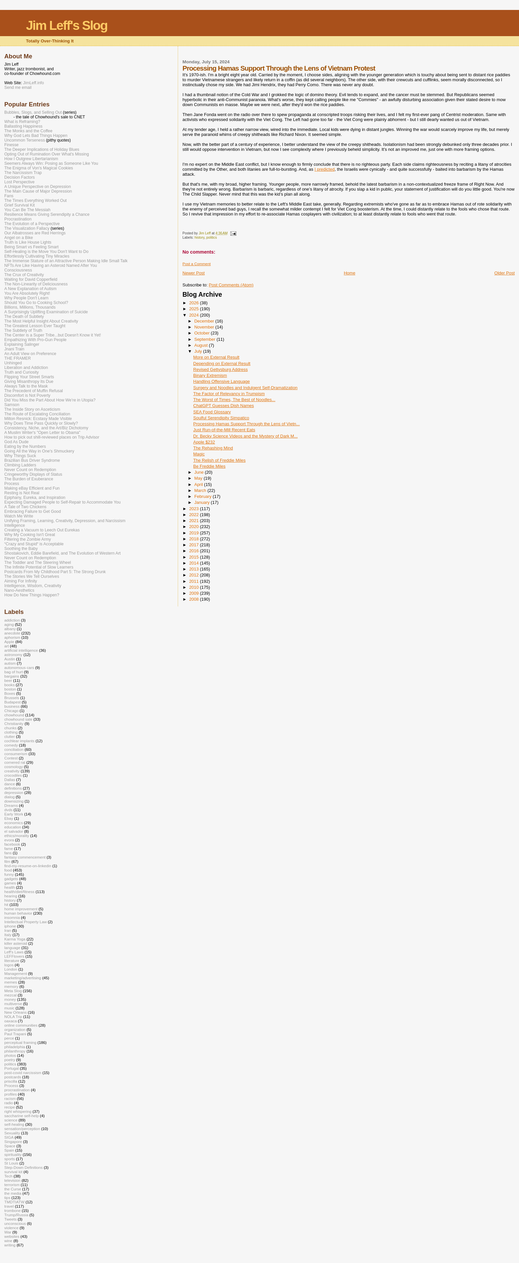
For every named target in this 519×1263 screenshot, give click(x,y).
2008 (194, 599)
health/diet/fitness (19, 891)
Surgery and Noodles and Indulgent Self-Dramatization (245, 387)
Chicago (11, 710)
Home (349, 273)
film (7, 861)
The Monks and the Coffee (28, 131)
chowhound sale (18, 719)
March (201, 490)
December (204, 321)
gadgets (11, 878)
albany (10, 629)
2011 (194, 581)
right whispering (17, 1111)
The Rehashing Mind (213, 448)
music (9, 1008)
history (200, 237)
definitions (13, 788)
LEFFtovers (14, 956)
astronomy (13, 654)
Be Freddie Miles (209, 466)
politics (211, 237)
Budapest (12, 702)
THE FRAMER (17, 358)
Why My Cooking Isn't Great (29, 534)
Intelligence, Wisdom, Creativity (32, 585)
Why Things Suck (20, 455)
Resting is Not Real (21, 493)
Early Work (13, 814)
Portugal (11, 1068)
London (10, 969)
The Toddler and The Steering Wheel (37, 562)
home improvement (20, 909)
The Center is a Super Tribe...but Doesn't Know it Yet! (52, 335)
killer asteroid (15, 943)
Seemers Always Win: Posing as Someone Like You (51, 163)
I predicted (324, 169)
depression (13, 792)
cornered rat (14, 762)
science (11, 1120)
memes (10, 982)
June (199, 472)
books (9, 685)
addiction (12, 620)
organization (14, 1029)
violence (11, 1228)
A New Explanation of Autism (30, 288)
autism (10, 663)
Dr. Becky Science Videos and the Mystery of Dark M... (245, 436)
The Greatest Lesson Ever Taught (34, 326)
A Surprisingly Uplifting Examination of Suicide (46, 312)
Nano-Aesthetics (19, 590)
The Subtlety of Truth (23, 330)
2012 (194, 574)
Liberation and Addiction (26, 367)
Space (9, 1146)
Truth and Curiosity (21, 372)
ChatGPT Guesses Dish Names (223, 405)
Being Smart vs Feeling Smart (31, 247)
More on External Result (216, 357)
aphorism (12, 637)
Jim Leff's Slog (66, 25)
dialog (9, 797)
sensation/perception (22, 1128)
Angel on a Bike (18, 237)
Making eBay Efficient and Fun (32, 488)
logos (9, 965)
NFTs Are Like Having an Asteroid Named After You (50, 265)
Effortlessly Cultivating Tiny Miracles (37, 256)
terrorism (12, 1184)
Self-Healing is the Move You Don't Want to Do (46, 251)
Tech (8, 1176)
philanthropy (14, 1051)
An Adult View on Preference (30, 353)
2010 (194, 587)
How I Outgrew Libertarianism (31, 158)
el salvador (13, 831)
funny (9, 874)
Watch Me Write (18, 516)
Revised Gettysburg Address (220, 369)
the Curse (12, 1189)
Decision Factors (19, 177)
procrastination (17, 1090)
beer (8, 680)
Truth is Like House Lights (27, 242)
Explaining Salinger (21, 344)
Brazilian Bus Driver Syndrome (32, 460)
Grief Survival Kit (19, 205)
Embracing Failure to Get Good (32, 511)
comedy (11, 745)
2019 (194, 532)
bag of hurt (13, 672)
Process (11, 483)
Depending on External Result (222, 363)
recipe (9, 1107)
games (10, 883)
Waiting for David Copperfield (30, 279)
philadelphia (14, 1047)
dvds (8, 810)
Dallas (9, 779)
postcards (12, 1077)
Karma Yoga (14, 939)
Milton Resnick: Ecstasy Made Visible (38, 418)
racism (10, 1098)
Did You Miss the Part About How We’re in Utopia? (50, 400)
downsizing (14, 801)
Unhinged (13, 363)
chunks (10, 728)
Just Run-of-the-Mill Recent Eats (224, 429)
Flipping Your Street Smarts (29, 377)
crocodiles (13, 775)
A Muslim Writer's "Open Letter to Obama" (42, 432)
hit (6, 904)
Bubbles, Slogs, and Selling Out (33, 112)
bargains (11, 676)
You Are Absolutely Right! (27, 293)
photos (10, 1055)
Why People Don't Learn (26, 298)
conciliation (14, 749)
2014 (194, 563)
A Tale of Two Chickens (25, 507)
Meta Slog (13, 991)
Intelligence (14, 525)
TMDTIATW (14, 1202)
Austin (9, 659)
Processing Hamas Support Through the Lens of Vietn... (246, 423)
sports (9, 1159)
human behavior (18, 913)
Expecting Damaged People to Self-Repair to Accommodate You (62, 502)
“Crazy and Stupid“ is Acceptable (34, 544)
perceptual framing (20, 1042)
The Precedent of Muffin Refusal (33, 391)
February (203, 496)
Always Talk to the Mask (26, 386)
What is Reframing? (22, 121)
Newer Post (193, 273)
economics (13, 822)
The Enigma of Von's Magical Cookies (38, 168)
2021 (194, 520)
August (201, 345)
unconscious (15, 1223)
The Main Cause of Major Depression (38, 191)
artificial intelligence (21, 650)
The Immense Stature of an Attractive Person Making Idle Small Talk (65, 261)
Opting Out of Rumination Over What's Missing (46, 154)
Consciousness (18, 270)
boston (10, 689)
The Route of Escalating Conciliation (37, 414)
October (202, 333)
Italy (8, 934)
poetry (9, 1059)
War (7, 1232)
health (9, 887)
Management (15, 973)
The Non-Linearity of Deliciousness (36, 284)
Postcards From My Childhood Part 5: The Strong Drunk (55, 572)
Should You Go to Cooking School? (36, 302)
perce (9, 1038)
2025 (194, 308)
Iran (7, 930)
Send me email (17, 87)
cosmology (13, 766)
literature (12, 960)
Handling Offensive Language (221, 381)
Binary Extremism (210, 375)
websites (12, 1236)
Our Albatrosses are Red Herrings (35, 233)
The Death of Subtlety (24, 316)
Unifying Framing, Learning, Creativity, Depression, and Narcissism (64, 520)
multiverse (13, 1003)
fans (8, 853)
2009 (194, 593)
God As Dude (16, 442)
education (12, 827)
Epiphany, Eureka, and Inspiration (34, 497)
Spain (9, 1150)
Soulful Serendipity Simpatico (221, 417)
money (10, 999)
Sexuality (12, 1133)
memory (11, 986)
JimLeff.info (33, 83)
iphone (10, 926)
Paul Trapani (15, 1034)
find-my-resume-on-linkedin (27, 866)
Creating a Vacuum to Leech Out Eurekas (42, 530)
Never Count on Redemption (30, 469)
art (6, 646)
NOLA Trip (13, 1016)
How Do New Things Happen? (31, 595)
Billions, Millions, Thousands (30, 307)
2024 (194, 315)
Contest (11, 758)
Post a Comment (196, 264)
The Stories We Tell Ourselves (31, 576)
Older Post (505, 273)
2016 (194, 550)
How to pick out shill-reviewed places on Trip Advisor (51, 437)
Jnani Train (14, 349)
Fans (8, 196)
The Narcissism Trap (23, 172)
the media (12, 1193)
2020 (194, 526)
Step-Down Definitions (23, 1167)
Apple (9, 641)
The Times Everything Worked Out (35, 200)
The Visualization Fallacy (26, 228)
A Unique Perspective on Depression (37, 186)
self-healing (14, 1124)
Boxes (9, 693)
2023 (194, 508)
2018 (194, 538)
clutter (9, 736)
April (199, 484)
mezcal (10, 995)
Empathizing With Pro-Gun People (35, 339)
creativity (12, 771)
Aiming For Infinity (20, 581)
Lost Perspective (19, 182)
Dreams (11, 805)
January (202, 502)
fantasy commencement (24, 857)
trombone (12, 1210)
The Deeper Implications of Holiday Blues (41, 149)
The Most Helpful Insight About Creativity (41, 321)
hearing (10, 896)
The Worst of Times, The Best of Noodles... (234, 399)
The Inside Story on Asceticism (32, 409)
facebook (12, 844)
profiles (10, 1094)
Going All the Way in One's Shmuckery (39, 451)
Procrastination (17, 219)
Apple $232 (204, 442)
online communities (20, 1025)
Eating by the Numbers (25, 446)
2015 (194, 557)
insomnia (12, 917)
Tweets (10, 1219)
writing (10, 1245)
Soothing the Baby (21, 548)
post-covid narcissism (22, 1072)
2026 (194, 302)
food (8, 870)
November (204, 327)
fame (8, 848)
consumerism (15, 754)
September (205, 339)
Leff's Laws (14, 952)
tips (7, 1197)
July (198, 351)
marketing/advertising (22, 978)
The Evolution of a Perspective (32, 223)
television (12, 1180)
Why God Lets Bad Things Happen (36, 135)
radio (8, 1103)
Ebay (8, 818)
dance (9, 784)
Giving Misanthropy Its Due (28, 381)
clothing (11, 732)
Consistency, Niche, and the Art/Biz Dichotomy (46, 428)
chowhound (14, 715)
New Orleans (15, 1012)
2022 (194, 514)
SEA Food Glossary (212, 411)
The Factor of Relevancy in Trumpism (229, 393)
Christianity (14, 723)
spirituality (13, 1154)
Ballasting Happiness (23, 126)
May (199, 478)
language (12, 947)
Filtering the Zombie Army (27, 539)
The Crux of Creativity (24, 274)
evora (9, 840)
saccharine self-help (21, 1115)
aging (9, 624)
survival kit (13, 1172)
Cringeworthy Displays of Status (33, 474)
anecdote (12, 633)
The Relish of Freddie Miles (219, 460)
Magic (199, 453)
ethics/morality (16, 835)
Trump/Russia (16, 1215)
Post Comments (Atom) (231, 284)
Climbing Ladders (20, 465)
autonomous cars (19, 667)
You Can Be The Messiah (27, 210)
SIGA (9, 1137)
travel (9, 1206)
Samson (11, 404)
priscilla (10, 1081)
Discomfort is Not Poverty (27, 395)
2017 (194, 544)
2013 (194, 569)
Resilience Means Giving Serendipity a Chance (46, 214)
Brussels (11, 697)
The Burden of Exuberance (28, 479)
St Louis (11, 1163)
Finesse (11, 145)
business (12, 706)
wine (8, 1240)
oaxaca (10, 1021)
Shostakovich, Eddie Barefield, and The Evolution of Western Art (62, 553)
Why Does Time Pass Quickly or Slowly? (41, 423)
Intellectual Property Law (25, 922)
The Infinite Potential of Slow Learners (38, 567)
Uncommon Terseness (24, 140)
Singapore (13, 1141)
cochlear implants (19, 741)
